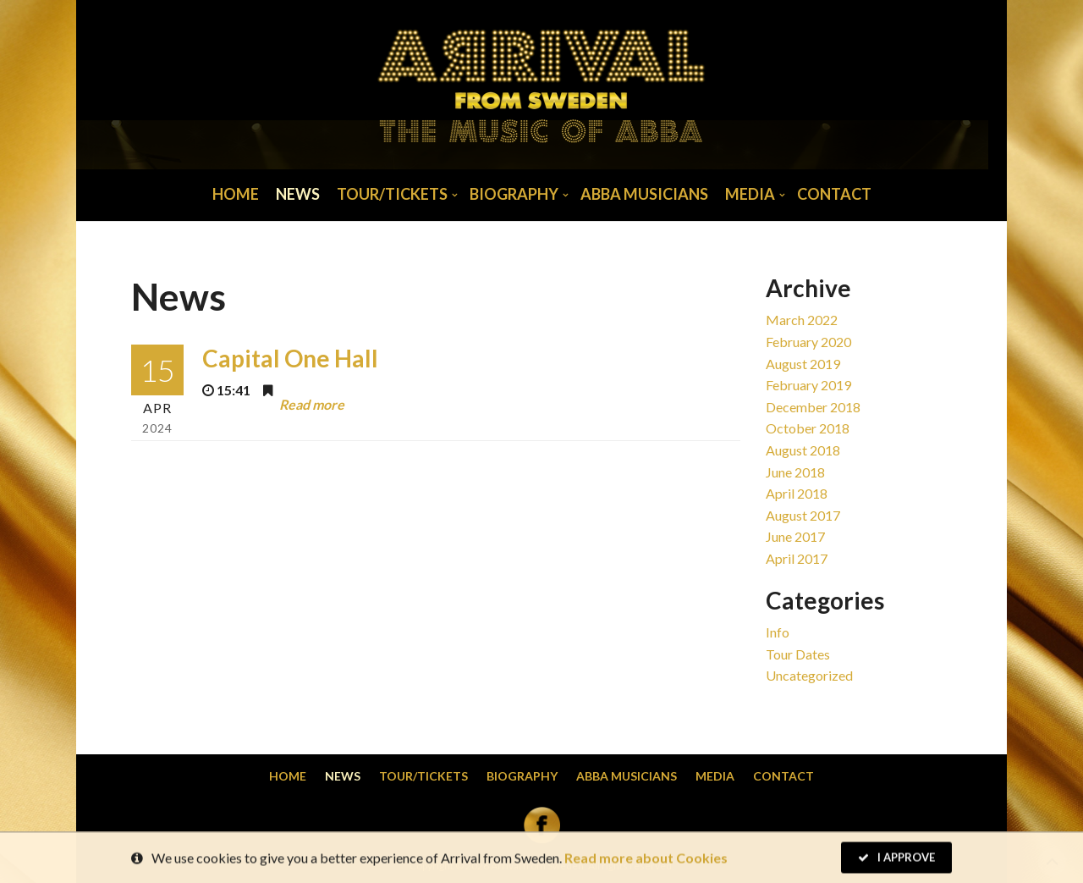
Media (750, 194)
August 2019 (803, 364)
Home (235, 194)
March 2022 (802, 320)
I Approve (896, 858)
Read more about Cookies (646, 859)
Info (777, 632)
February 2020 (808, 342)
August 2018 (803, 450)
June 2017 (795, 536)
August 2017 (803, 515)
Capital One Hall (290, 358)
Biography (514, 194)
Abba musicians (644, 194)
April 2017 (796, 558)
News (298, 194)
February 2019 (808, 385)
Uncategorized (809, 675)
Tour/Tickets (392, 194)
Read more (311, 404)
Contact (834, 194)
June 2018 (795, 472)
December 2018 (813, 407)
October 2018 (807, 428)
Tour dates (798, 654)
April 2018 (796, 493)
